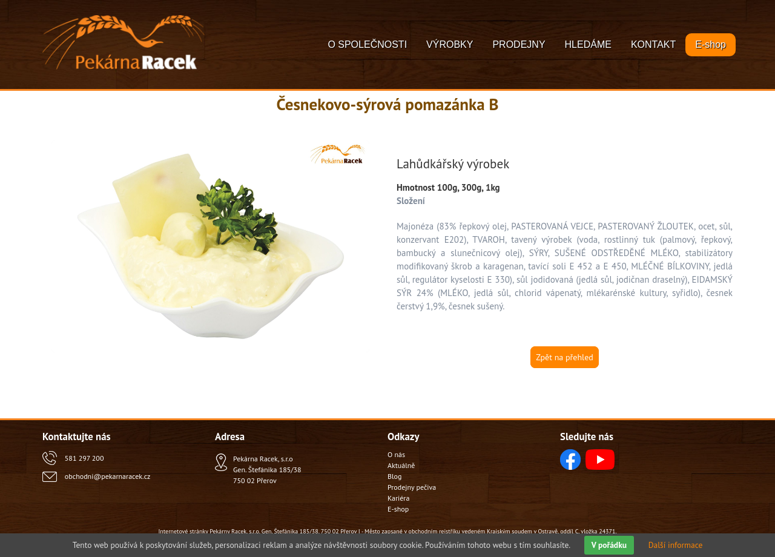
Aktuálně (401, 465)
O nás (396, 454)
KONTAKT (653, 44)
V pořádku (609, 544)
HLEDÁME (588, 44)
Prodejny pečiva (412, 487)
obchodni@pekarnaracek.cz (107, 476)
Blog (394, 476)
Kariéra (398, 498)
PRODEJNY (518, 44)
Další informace (675, 544)
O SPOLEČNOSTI (367, 44)
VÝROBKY (449, 44)
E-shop (710, 44)
